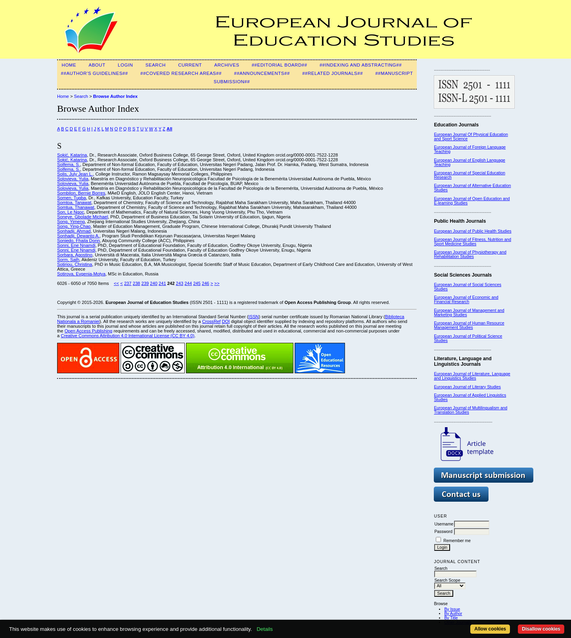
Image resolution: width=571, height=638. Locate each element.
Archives (226, 65)
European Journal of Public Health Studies (472, 231)
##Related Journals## (332, 73)
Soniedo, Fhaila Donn (78, 240)
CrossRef (211, 321)
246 (205, 283)
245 (197, 283)
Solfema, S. (68, 164)
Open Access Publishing (89, 331)
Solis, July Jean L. (75, 174)
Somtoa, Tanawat (74, 202)
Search (156, 65)
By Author (453, 613)
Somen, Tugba (71, 197)
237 (128, 283)
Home (69, 65)
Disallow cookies (541, 629)
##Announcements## (262, 73)
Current (190, 65)
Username (443, 524)
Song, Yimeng (71, 221)
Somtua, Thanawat (75, 207)
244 (188, 283)
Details (265, 629)
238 (136, 283)
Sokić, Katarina (72, 155)
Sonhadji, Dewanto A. (78, 235)
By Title (451, 618)
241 (162, 283)
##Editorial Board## (279, 65)
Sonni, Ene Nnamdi (76, 245)
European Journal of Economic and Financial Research (466, 299)
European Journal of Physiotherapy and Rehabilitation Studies (470, 254)
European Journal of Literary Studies (467, 387)
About (96, 65)
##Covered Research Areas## (181, 73)
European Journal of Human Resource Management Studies (469, 325)
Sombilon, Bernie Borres (81, 193)
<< (116, 283)
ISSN (254, 316)
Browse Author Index (115, 96)
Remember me (457, 541)
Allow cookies (490, 629)
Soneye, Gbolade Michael (82, 216)
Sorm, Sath (68, 259)
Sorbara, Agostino (74, 254)
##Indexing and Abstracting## (361, 65)
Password (443, 531)
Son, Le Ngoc (70, 212)
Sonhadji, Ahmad (74, 231)
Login (125, 65)
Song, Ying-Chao (74, 226)
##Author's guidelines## (94, 73)
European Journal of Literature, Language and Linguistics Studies (472, 376)
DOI (226, 321)
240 (153, 283)
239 (145, 283)
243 (180, 283)
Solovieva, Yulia (72, 178)
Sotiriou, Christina (74, 264)
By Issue (452, 609)
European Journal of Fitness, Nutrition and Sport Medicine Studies (472, 241)
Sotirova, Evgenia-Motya (81, 273)
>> (216, 283)
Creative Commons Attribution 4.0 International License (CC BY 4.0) (127, 335)
